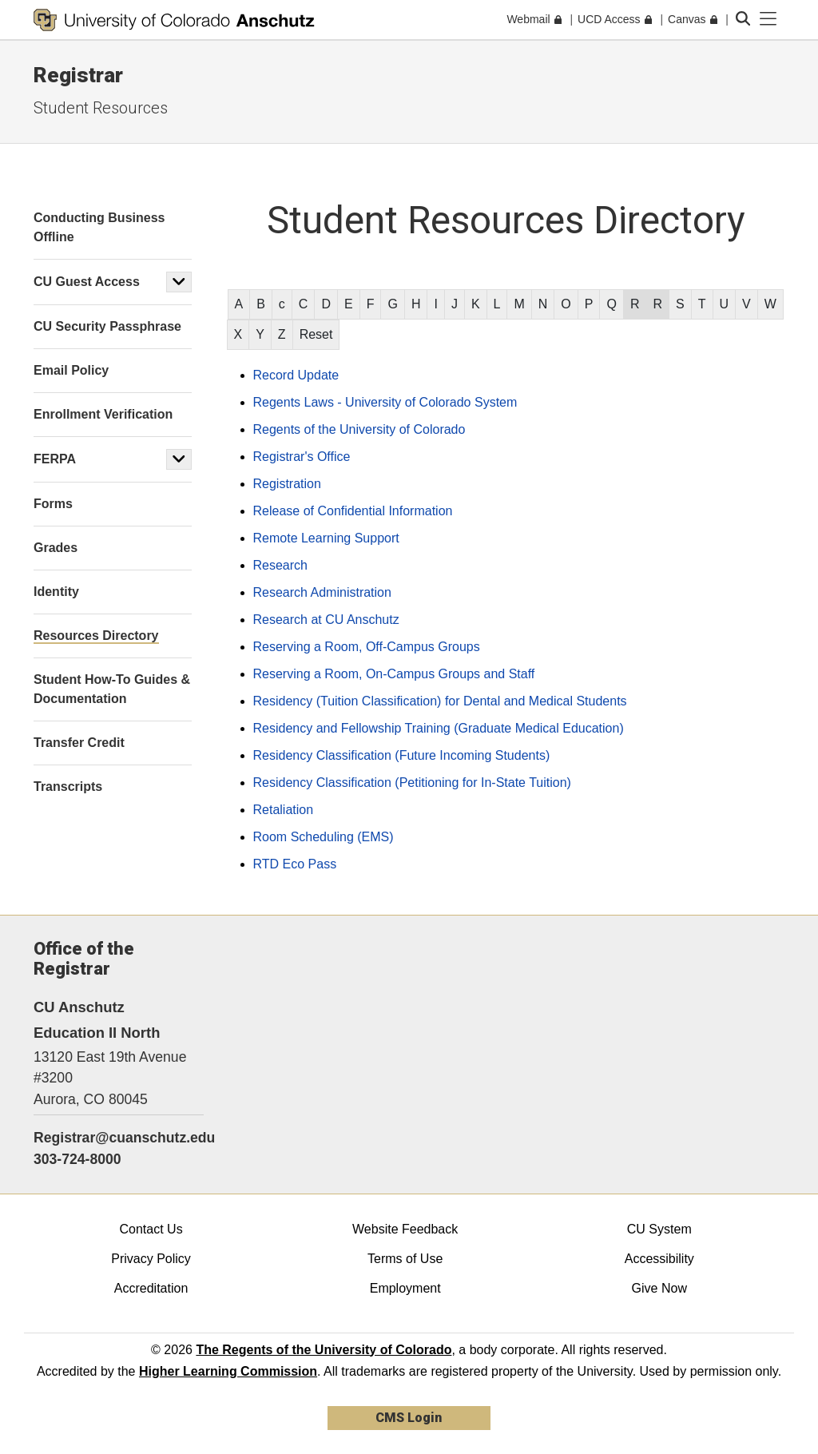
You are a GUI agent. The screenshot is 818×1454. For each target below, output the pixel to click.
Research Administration (322, 592)
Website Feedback (405, 1229)
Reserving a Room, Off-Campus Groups (366, 647)
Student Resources (101, 107)
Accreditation (151, 1288)
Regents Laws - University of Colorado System (385, 402)
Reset (316, 334)
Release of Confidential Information (353, 511)
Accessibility (659, 1258)
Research (280, 565)
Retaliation (283, 809)
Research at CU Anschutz (326, 619)
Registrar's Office (302, 456)
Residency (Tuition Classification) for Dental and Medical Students (440, 701)
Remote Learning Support (326, 538)
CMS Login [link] (408, 1417)
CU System (659, 1229)
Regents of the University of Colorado (359, 429)
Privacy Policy (151, 1258)
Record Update (296, 375)
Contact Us (150, 1229)
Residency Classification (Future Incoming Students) (401, 755)
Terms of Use (405, 1258)
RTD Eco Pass (295, 864)
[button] (179, 282)
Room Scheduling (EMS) (323, 837)
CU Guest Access (87, 281)
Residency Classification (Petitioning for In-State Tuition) (412, 782)
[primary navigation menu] (768, 19)
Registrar (78, 75)
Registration (287, 484)
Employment (405, 1288)
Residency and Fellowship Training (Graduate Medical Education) (438, 728)
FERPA (55, 459)
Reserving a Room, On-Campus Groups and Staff (394, 674)
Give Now (659, 1288)
